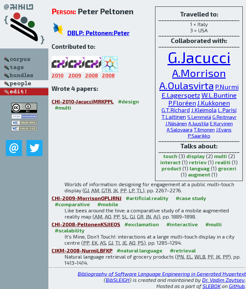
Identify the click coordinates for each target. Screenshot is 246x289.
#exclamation (141, 224)
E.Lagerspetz (181, 95)
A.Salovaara (179, 130)
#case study (191, 198)
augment (199, 174)
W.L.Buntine (219, 95)
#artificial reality (147, 198)
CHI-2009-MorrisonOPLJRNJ (87, 198)
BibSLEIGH (118, 280)
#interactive (182, 224)
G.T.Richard (176, 110)
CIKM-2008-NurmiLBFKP (82, 250)
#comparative (72, 204)
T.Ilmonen (204, 130)
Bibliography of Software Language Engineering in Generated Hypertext (162, 274)
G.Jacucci (199, 57)
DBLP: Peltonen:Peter (98, 33)
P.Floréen (182, 103)
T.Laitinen (174, 116)
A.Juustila (198, 123)
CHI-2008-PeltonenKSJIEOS (86, 224)
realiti (223, 162)
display (195, 156)
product (171, 168)
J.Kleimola (204, 110)
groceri (227, 168)
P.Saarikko (199, 136)
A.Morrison (199, 72)
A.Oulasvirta (186, 85)
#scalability (69, 230)
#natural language (139, 250)
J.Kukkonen (213, 103)
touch (170, 156)
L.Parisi (227, 110)
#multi (63, 107)
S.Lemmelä (199, 117)
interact (170, 162)
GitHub (237, 286)
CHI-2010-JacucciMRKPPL (83, 101)
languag (200, 168)
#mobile (107, 204)
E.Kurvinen (221, 123)
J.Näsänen (176, 123)
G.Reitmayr (224, 117)
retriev (198, 162)
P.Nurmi (227, 87)
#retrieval (183, 250)
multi (220, 156)
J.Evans (223, 130)
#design (128, 101)
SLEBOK (211, 286)
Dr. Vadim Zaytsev (223, 280)
